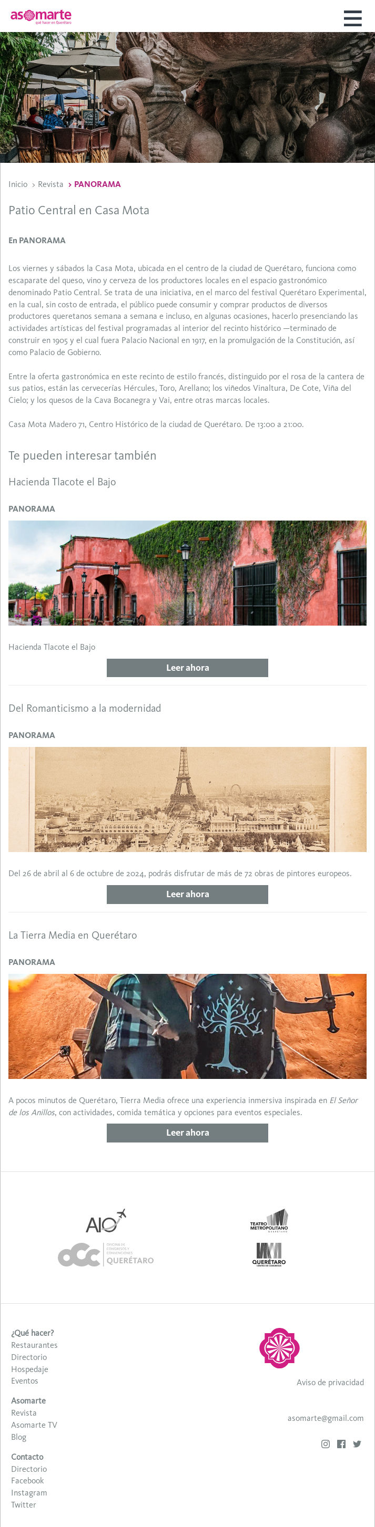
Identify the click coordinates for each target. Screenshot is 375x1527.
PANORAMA (97, 184)
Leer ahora (187, 667)
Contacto (27, 1457)
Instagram (29, 1493)
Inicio (17, 184)
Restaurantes (34, 1345)
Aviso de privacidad (330, 1382)
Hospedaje (29, 1369)
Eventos (24, 1381)
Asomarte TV (34, 1425)
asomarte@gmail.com (326, 1418)
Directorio (29, 1357)
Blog (18, 1437)
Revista (51, 184)
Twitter (23, 1505)
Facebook (27, 1481)
